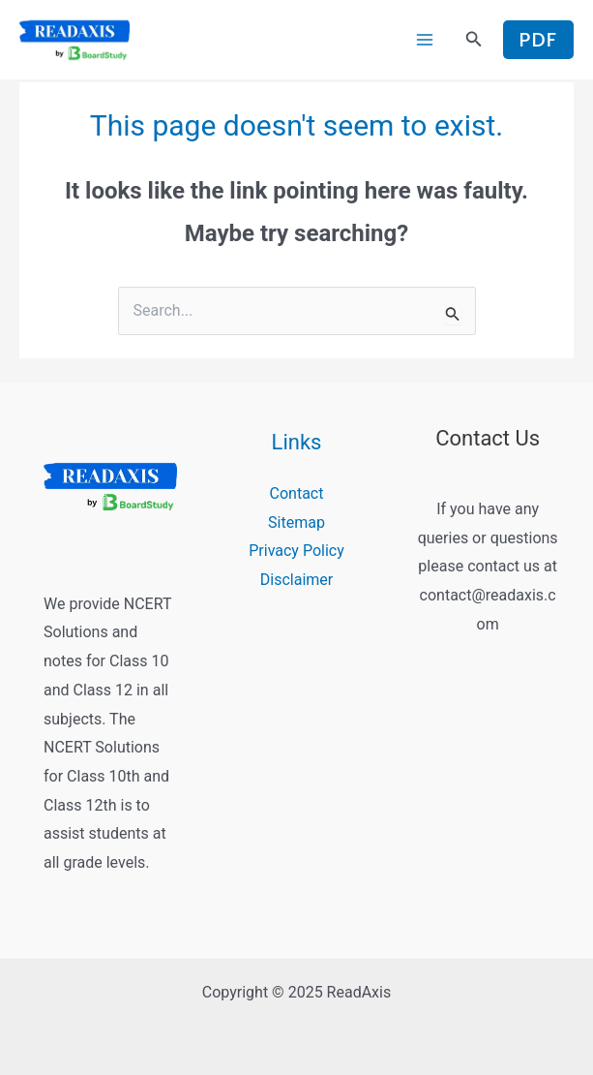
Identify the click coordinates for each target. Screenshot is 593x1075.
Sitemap (296, 522)
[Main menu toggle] (424, 39)
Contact (297, 493)
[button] (474, 40)
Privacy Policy (296, 551)
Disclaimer (296, 579)
